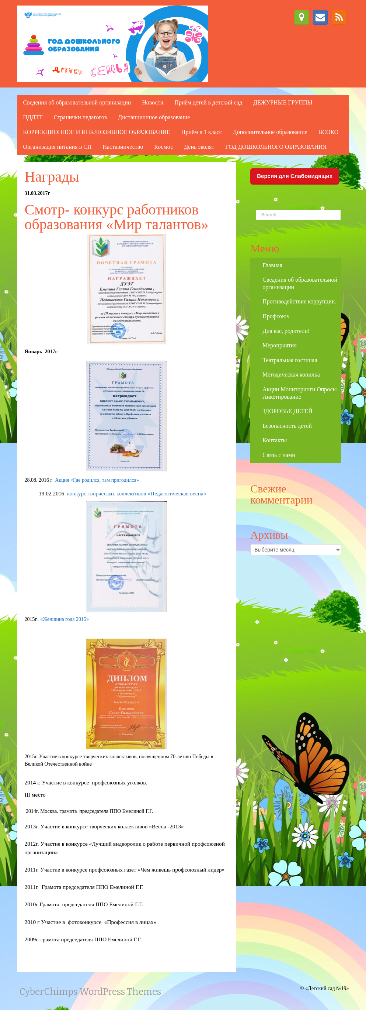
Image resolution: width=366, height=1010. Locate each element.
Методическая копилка (291, 374)
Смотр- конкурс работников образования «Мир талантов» (117, 217)
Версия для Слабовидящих (294, 176)
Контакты (274, 440)
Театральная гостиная (289, 360)
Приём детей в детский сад (208, 102)
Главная (272, 265)
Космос (163, 147)
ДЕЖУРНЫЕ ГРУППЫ (282, 102)
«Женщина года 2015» (63, 619)
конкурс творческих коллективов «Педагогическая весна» (136, 493)
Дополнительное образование (270, 132)
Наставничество (122, 147)
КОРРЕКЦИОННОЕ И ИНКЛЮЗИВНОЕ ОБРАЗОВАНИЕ (96, 132)
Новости (152, 102)
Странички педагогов (80, 117)
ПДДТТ (33, 117)
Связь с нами (278, 455)
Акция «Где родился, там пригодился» (97, 480)
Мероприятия (279, 345)
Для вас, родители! (286, 331)
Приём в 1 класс (201, 132)
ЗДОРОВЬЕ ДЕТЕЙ (287, 411)
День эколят (199, 147)
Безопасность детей (287, 426)
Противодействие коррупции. (299, 301)
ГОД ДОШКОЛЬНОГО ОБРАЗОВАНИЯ (276, 147)
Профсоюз (275, 316)
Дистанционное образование (154, 117)
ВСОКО (328, 132)
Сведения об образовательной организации (77, 102)
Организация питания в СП (57, 147)
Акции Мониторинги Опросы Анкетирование (299, 393)
